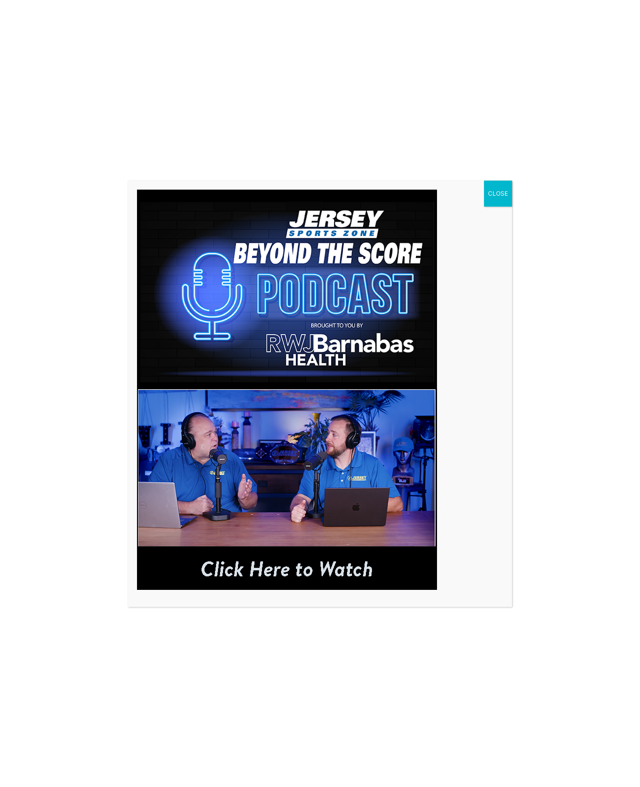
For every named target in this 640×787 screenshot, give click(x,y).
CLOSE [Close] (498, 193)
